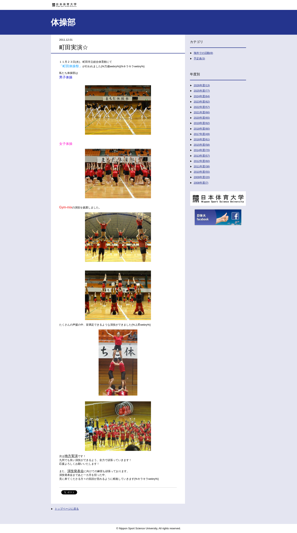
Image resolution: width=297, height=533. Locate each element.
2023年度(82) (202, 101)
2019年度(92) (202, 123)
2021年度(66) (202, 112)
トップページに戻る (67, 508)
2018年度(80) (202, 128)
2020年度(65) (202, 117)
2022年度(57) (202, 107)
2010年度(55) (202, 171)
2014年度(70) (202, 150)
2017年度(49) (202, 134)
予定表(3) (199, 58)
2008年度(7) (201, 182)
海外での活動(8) (203, 52)
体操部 (63, 22)
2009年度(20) (202, 177)
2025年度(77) (202, 90)
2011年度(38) (202, 166)
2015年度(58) (202, 144)
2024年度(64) (202, 96)
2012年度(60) (202, 161)
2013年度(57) (202, 155)
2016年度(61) (202, 139)
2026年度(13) (202, 85)
